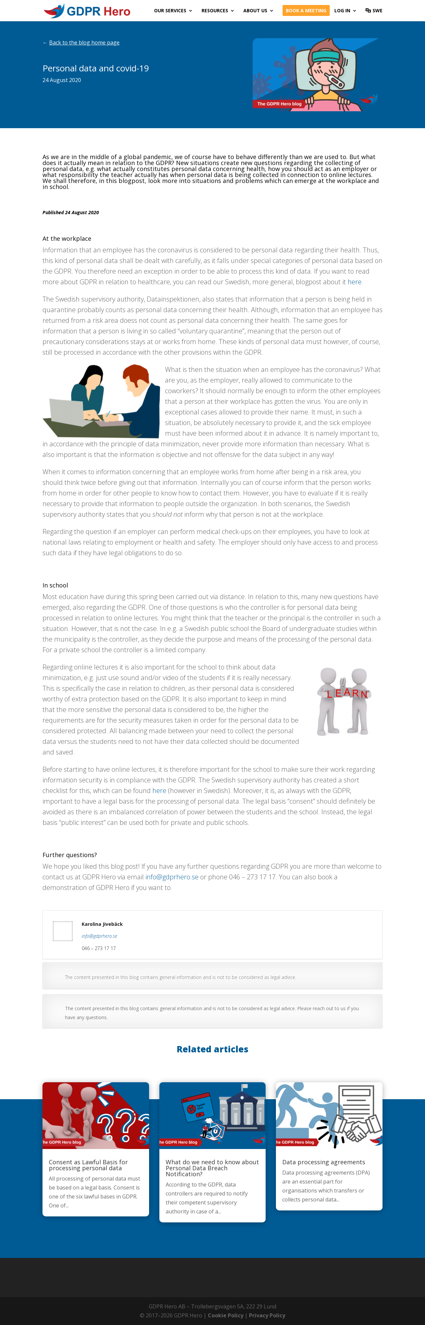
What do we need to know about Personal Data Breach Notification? (212, 1168)
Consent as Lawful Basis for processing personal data (88, 1165)
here (355, 281)
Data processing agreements (323, 1162)
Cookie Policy (225, 1315)
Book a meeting (306, 11)
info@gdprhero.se (172, 876)
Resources (215, 11)
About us (255, 11)
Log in (342, 11)
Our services (170, 11)
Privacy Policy (267, 1315)
